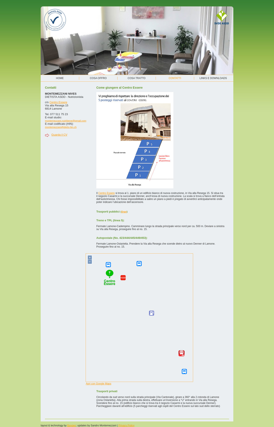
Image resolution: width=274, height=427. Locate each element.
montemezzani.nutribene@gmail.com (65, 120)
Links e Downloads (213, 78)
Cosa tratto (136, 78)
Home (60, 78)
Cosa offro (98, 78)
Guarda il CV (59, 134)
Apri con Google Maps (98, 383)
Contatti (175, 78)
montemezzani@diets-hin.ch (61, 127)
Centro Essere (58, 102)
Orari (124, 211)
